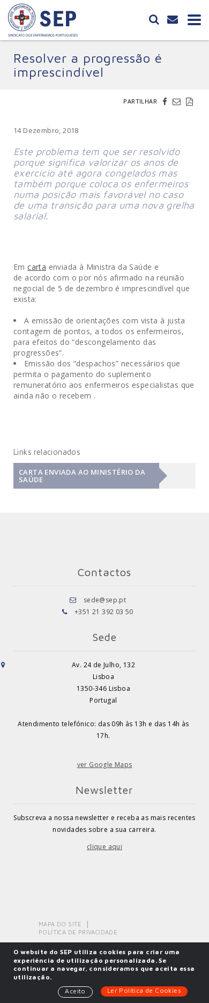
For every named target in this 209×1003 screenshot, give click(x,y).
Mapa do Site (60, 923)
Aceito (75, 991)
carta (36, 267)
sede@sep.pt (105, 599)
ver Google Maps (104, 764)
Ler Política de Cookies (144, 990)
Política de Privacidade (78, 931)
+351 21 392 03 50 (103, 611)
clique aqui (104, 846)
